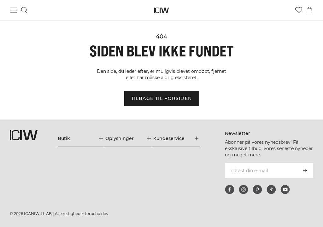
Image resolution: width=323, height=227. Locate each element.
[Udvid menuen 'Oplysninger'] (128, 138)
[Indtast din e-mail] (260, 170)
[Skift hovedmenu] (13, 10)
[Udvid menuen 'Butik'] (81, 138)
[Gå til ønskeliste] (298, 10)
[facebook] (229, 189)
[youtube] (285, 189)
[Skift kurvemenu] (309, 10)
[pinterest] (257, 189)
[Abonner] (305, 170)
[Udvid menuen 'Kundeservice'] (176, 138)
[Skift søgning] (24, 10)
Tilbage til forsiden (161, 98)
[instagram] (243, 189)
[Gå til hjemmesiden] (161, 10)
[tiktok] (271, 189)
